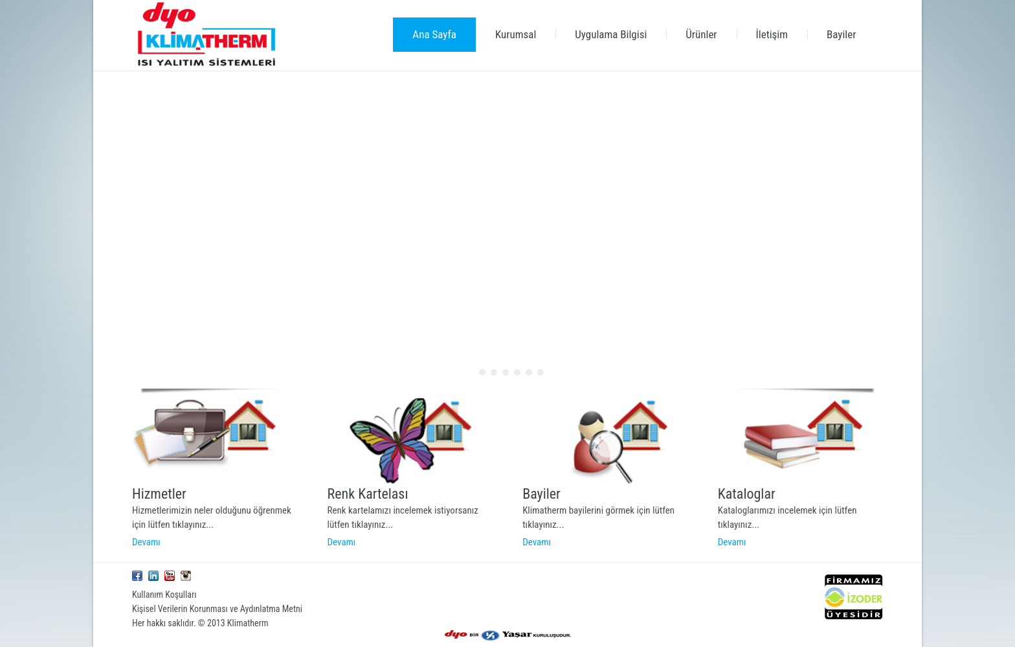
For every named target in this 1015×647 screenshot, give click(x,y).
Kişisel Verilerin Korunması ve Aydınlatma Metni (217, 609)
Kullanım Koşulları (164, 594)
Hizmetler (159, 494)
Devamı (146, 542)
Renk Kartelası (368, 494)
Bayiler (541, 494)
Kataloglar (746, 494)
